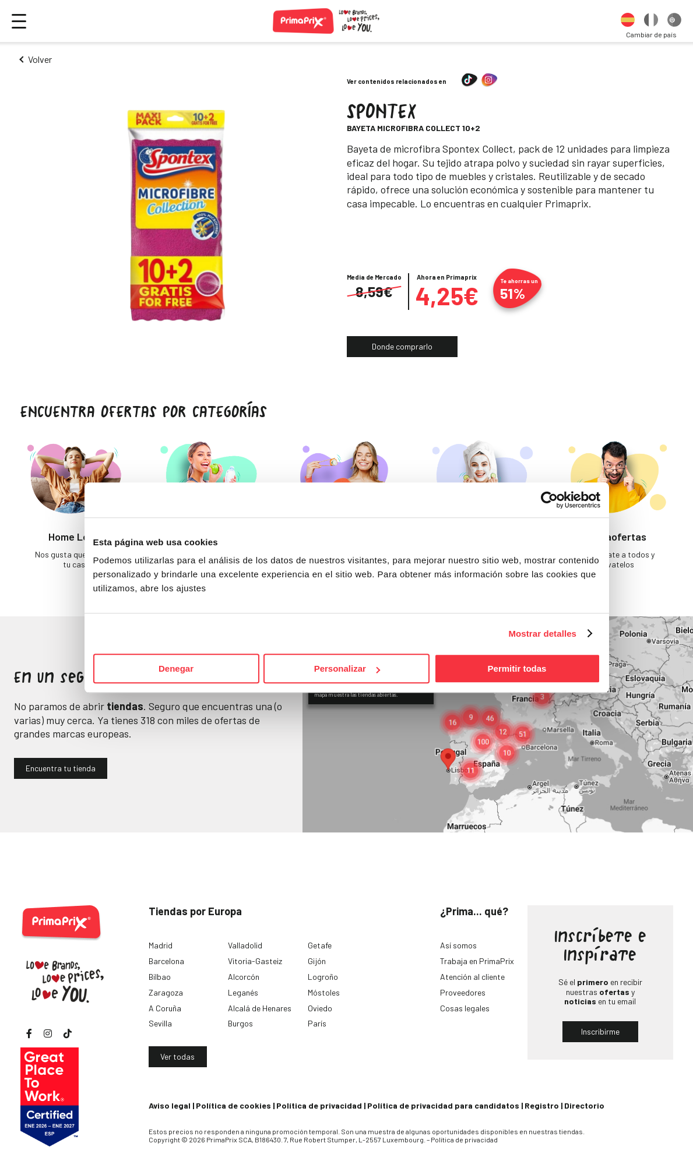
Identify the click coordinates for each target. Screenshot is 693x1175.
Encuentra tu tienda (61, 768)
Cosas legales (465, 1008)
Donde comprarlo (402, 346)
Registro (542, 1105)
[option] (628, 21)
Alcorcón (243, 977)
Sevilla (160, 1023)
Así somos (458, 945)
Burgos (240, 1023)
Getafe (320, 945)
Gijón (317, 961)
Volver (40, 59)
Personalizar (347, 668)
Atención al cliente (472, 977)
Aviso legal (170, 1105)
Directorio (584, 1105)
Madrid (161, 945)
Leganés (243, 992)
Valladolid (245, 945)
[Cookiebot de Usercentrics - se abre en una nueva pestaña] (549, 500)
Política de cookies (233, 1105)
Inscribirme (600, 1031)
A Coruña (165, 1008)
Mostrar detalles (542, 633)
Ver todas (177, 1056)
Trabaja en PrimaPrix (477, 961)
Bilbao (160, 977)
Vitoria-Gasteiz (255, 961)
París (317, 1023)
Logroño (323, 977)
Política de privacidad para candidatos (443, 1105)
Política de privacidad (319, 1105)
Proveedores (463, 992)
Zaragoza (166, 992)
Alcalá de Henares (259, 1008)
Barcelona (166, 961)
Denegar (176, 668)
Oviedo (320, 1008)
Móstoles (324, 992)
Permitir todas (517, 668)
